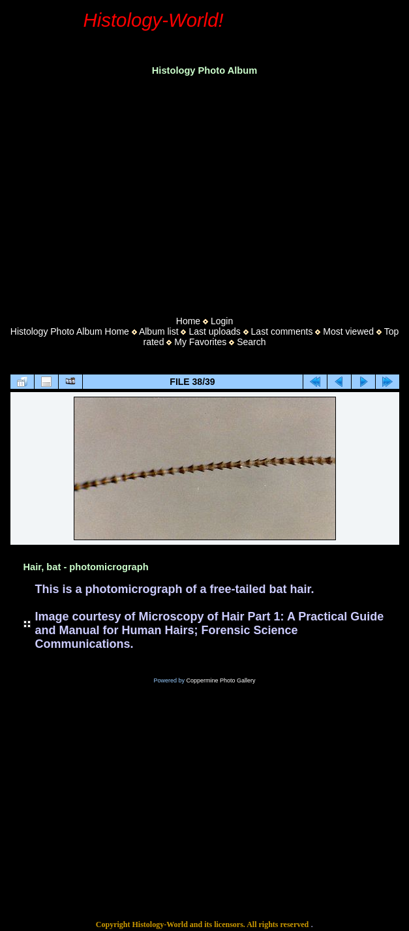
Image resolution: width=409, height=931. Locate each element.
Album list (159, 331)
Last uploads (214, 331)
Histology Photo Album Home (69, 331)
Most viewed (348, 331)
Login (222, 321)
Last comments (282, 331)
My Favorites (200, 342)
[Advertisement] (204, 191)
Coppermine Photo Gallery (220, 680)
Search (251, 342)
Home (188, 321)
